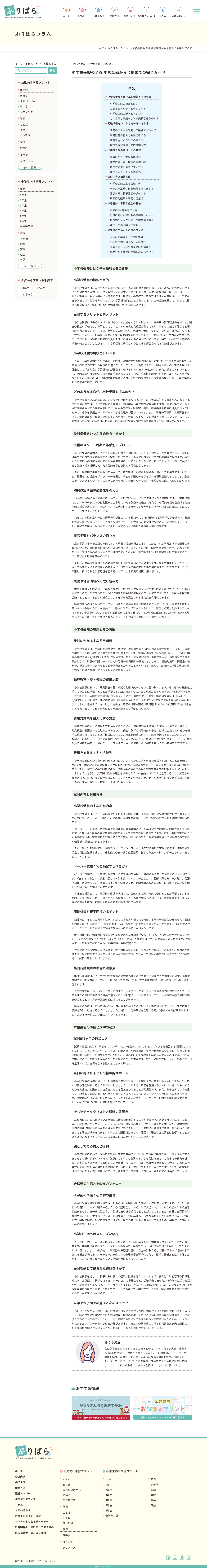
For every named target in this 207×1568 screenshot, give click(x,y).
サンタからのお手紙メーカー (32, 1521)
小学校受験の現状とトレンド (126, 113)
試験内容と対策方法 (119, 177)
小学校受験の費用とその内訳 (124, 150)
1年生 (23, 195)
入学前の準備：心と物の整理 (126, 237)
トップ (100, 48)
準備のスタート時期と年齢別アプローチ (133, 130)
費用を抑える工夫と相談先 (125, 172)
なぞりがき (26, 111)
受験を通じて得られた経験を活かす (130, 247)
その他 (24, 239)
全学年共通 (26, 226)
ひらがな (25, 135)
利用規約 (30, 1561)
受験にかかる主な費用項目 (125, 157)
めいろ (24, 106)
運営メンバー (130, 12)
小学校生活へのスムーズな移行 (128, 242)
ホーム (66, 12)
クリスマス (26, 161)
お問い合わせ (178, 12)
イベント (25, 155)
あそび (24, 90)
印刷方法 (114, 12)
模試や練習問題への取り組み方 (128, 145)
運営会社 (19, 1561)
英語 (22, 259)
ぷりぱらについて (147, 12)
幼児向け (82, 12)
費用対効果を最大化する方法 (126, 167)
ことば (24, 124)
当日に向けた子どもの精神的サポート (132, 215)
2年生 (23, 200)
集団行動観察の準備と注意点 (126, 198)
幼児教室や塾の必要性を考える (128, 135)
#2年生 (41, 288)
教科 (22, 233)
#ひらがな (27, 294)
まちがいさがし (29, 101)
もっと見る (29, 167)
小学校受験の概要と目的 (124, 103)
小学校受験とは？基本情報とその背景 (129, 97)
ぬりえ (24, 96)
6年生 (23, 221)
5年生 (23, 216)
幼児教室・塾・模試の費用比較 (128, 162)
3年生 (23, 205)
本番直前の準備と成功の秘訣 (124, 203)
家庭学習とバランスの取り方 (126, 140)
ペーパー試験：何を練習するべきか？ (132, 188)
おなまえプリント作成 (28, 1516)
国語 (22, 244)
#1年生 (25, 288)
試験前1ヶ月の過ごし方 (123, 210)
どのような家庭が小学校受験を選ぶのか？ (134, 118)
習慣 (22, 142)
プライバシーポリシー (47, 1561)
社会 (22, 254)
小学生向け (98, 12)
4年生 (23, 210)
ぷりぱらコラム (117, 48)
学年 (22, 189)
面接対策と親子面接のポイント (128, 193)
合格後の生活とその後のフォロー (127, 230)
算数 (22, 249)
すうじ (24, 129)
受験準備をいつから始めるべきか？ (128, 123)
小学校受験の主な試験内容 (125, 183)
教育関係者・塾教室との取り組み (34, 1527)
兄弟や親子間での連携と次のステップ (132, 252)
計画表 (24, 148)
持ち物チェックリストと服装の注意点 (132, 220)
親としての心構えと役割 (124, 225)
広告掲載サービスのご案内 (30, 1533)
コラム (163, 12)
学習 (22, 118)
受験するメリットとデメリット (128, 108)
